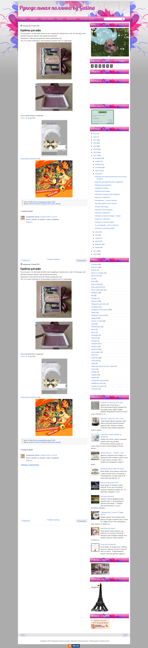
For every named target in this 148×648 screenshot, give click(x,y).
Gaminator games (104, 641)
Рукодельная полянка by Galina (57, 7)
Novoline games (94, 641)
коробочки (32, 204)
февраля (98, 244)
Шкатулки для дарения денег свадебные (109, 182)
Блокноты (94, 267)
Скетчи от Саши (96, 321)
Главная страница (53, 259)
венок (93, 329)
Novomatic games (83, 641)
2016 (95, 143)
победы (93, 372)
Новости (38, 204)
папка (93, 363)
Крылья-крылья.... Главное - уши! (112, 453)
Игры (93, 281)
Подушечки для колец (98, 304)
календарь (95, 335)
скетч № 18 (26, 118)
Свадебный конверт (102, 188)
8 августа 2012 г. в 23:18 (48, 217)
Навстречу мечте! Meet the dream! (112, 469)
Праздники (95, 307)
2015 (95, 146)
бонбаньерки (95, 326)
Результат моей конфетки (104, 210)
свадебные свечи (97, 383)
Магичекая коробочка (29, 159)
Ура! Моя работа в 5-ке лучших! (106, 203)
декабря (98, 158)
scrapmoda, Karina (33, 217)
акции (93, 324)
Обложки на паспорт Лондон (105, 228)
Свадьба (94, 318)
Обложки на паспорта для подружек (107, 194)
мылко (93, 355)
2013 (95, 152)
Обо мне (22, 19)
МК (92, 295)
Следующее (25, 260)
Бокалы (94, 270)
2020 (95, 134)
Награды (94, 298)
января (97, 247)
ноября (97, 161)
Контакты (33, 19)
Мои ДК (60, 19)
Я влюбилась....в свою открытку (106, 200)
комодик (94, 341)
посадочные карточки (98, 380)
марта (97, 241)
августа (97, 170)
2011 (95, 251)
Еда (92, 278)
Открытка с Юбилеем (102, 219)
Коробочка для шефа (102, 191)
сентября (98, 167)
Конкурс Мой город (101, 206)
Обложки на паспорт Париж (104, 222)
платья (93, 369)
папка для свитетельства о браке (102, 366)
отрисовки (94, 360)
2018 (95, 137)
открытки (94, 358)
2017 (95, 140)
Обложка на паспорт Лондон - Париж (107, 216)
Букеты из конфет (97, 273)
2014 (95, 149)
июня (97, 232)
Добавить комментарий (30, 465)
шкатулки (58, 204)
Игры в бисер (95, 284)
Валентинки (95, 276)
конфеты (94, 346)
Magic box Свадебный (102, 197)
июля (97, 174)
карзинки (94, 338)
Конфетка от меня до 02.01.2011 (111, 402)
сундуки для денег (97, 386)
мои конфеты (95, 352)
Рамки (93, 312)
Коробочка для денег (107, 528)
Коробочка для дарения (103, 185)
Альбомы (94, 264)
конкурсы (94, 343)
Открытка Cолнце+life (108, 544)
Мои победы (72, 19)
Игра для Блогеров (107, 496)
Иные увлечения (97, 287)
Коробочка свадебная (102, 213)
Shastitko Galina (32, 202)
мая (96, 235)
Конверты (94, 293)
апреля (97, 238)
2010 (95, 254)
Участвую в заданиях (87, 19)
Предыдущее (81, 260)
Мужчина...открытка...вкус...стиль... (112, 418)
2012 (95, 155)
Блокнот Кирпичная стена (109, 482)
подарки (94, 375)
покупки (94, 377)
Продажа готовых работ (48, 204)
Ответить (29, 222)
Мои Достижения (47, 19)
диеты (93, 332)
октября (98, 164)
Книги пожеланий (97, 290)
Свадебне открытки (98, 315)
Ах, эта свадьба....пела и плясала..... (107, 225)
